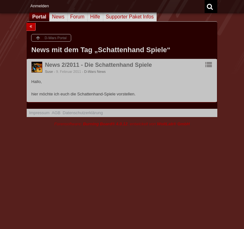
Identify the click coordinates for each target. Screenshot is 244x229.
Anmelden (39, 5)
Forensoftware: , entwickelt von (122, 123)
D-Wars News (95, 71)
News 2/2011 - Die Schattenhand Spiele (98, 65)
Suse (49, 71)
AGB (56, 112)
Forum (77, 16)
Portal (39, 16)
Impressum (39, 112)
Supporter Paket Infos (130, 16)
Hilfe (95, 16)
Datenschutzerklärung (83, 112)
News (58, 16)
